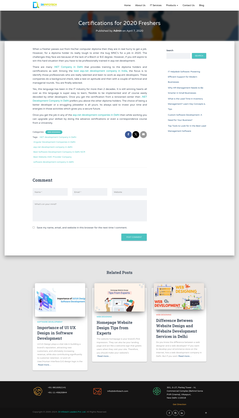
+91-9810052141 (57, 387)
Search (169, 50)
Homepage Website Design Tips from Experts (114, 328)
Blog (201, 5)
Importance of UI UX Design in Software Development (56, 333)
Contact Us (188, 5)
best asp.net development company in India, (101, 70)
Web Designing (54, 132)
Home (127, 5)
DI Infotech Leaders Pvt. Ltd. (72, 411)
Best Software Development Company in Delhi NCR (59, 152)
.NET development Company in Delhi (57, 137)
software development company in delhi (53, 161)
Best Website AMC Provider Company (52, 157)
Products (172, 5)
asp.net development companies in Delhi (96, 114)
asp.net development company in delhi (52, 147)
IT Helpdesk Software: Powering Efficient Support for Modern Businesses (184, 76)
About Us (140, 5)
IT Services (156, 5)
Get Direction (179, 404)
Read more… (44, 364)
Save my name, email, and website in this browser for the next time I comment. (82, 227)
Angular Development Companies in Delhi (54, 142)
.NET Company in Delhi (68, 67)
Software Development (49, 322)
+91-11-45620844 (57, 392)
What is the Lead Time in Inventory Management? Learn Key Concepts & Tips (186, 103)
